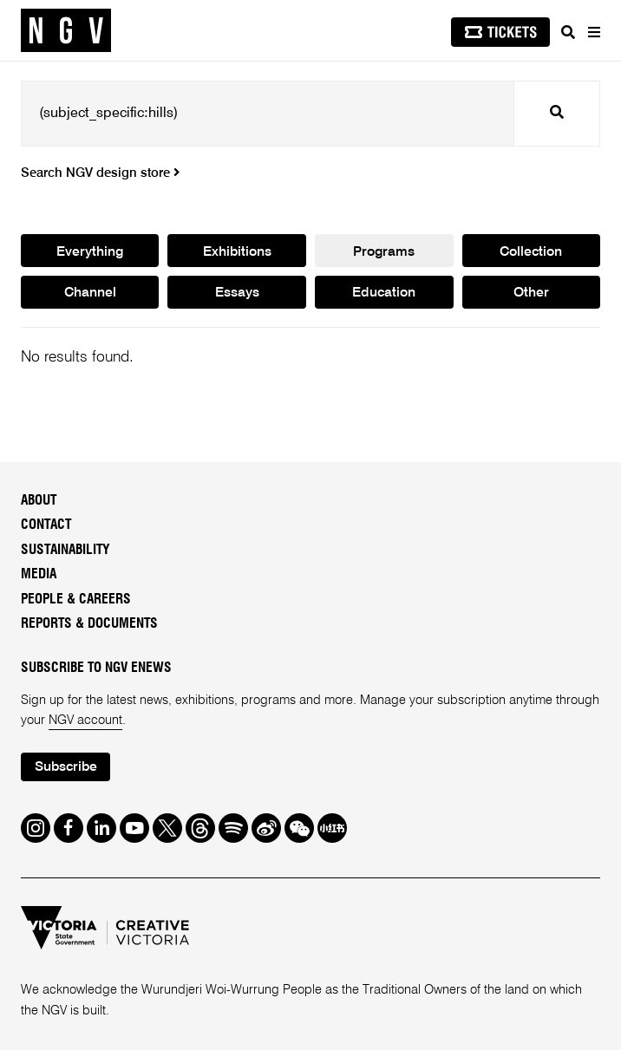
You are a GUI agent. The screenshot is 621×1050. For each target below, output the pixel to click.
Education (383, 293)
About (38, 500)
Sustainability (65, 550)
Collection (531, 252)
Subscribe (66, 767)
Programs (384, 252)
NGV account (85, 720)
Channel (90, 293)
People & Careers (76, 599)
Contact (46, 525)
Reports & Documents (89, 623)
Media (38, 574)
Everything (89, 252)
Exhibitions (237, 252)
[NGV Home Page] (66, 30)
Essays (237, 293)
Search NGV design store (100, 173)
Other (531, 293)
